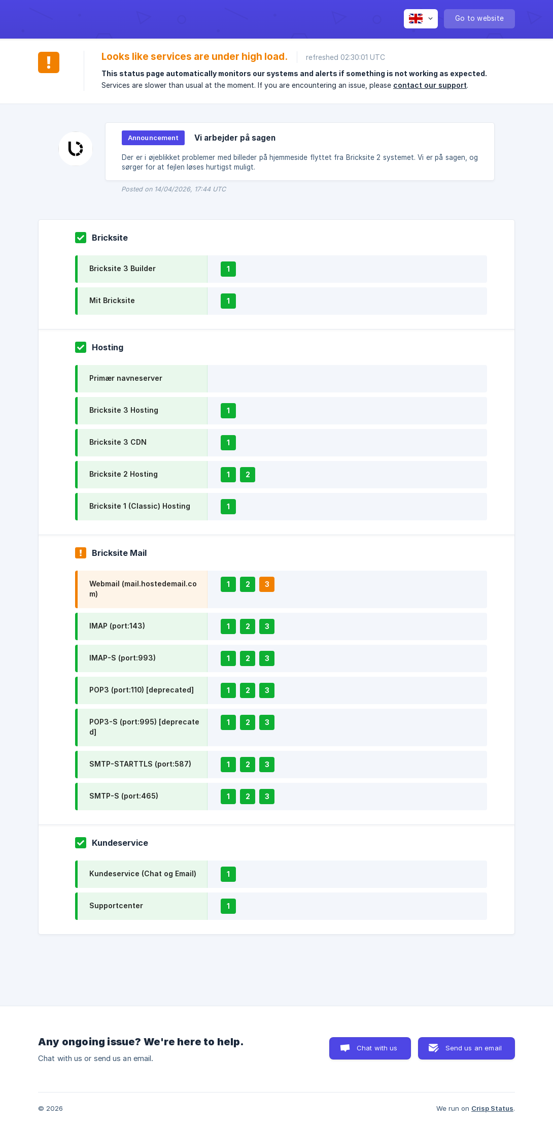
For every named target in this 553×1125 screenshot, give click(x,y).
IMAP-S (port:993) (122, 657)
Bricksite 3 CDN (118, 442)
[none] (421, 18)
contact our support (430, 85)
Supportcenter (116, 905)
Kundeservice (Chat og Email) (142, 873)
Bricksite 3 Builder (122, 268)
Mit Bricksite (112, 300)
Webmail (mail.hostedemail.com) (143, 588)
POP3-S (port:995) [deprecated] (144, 726)
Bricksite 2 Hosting (123, 474)
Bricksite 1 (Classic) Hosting (139, 506)
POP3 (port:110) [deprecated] (141, 689)
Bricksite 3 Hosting (123, 410)
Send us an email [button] (473, 1048)
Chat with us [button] (377, 1048)
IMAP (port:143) (117, 625)
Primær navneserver (125, 378)
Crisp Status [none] (492, 1108)
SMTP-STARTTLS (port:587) (140, 763)
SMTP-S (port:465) (123, 795)
